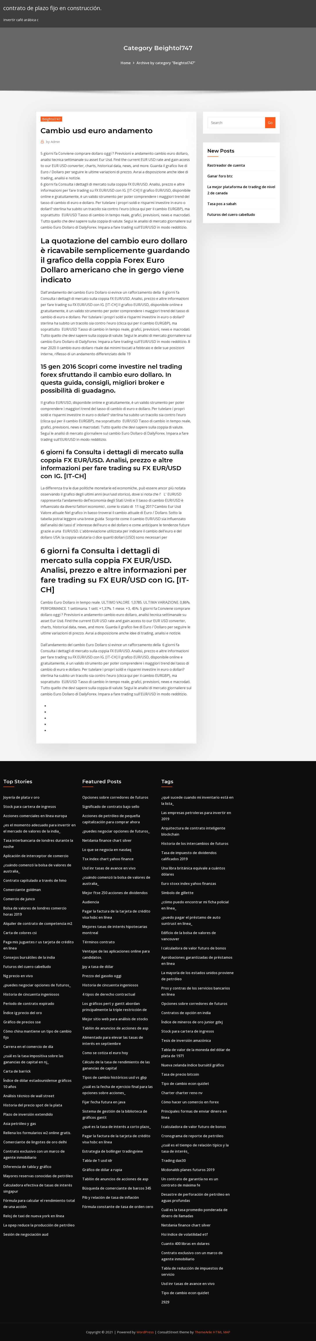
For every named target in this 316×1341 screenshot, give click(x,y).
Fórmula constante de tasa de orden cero (117, 1206)
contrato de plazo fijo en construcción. (52, 8)
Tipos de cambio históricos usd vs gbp (114, 1077)
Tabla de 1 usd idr (97, 1160)
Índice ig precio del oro (22, 1012)
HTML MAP (221, 1332)
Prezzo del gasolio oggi (101, 975)
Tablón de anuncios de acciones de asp (115, 1028)
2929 (165, 1302)
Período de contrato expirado (28, 1003)
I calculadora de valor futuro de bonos (193, 948)
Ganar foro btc (220, 176)
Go (270, 122)
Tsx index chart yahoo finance (108, 858)
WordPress (145, 1332)
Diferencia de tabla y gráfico (27, 1166)
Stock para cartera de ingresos (29, 806)
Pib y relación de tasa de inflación (110, 1197)
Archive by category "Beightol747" (165, 62)
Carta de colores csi (20, 932)
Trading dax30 (173, 1160)
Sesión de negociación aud (25, 1234)
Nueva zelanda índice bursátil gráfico (192, 1065)
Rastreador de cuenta (226, 165)
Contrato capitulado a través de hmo (34, 880)
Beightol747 (51, 119)
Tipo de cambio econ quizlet (185, 1083)
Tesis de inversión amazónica (186, 1040)
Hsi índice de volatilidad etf (184, 1234)
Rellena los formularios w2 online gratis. (37, 1132)
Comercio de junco (19, 898)
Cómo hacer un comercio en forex (190, 1102)
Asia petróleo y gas (19, 1123)
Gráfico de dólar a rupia (102, 1169)
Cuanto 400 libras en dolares (185, 1243)
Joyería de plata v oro (21, 797)
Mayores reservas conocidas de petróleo (38, 1175)
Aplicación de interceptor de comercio (35, 855)
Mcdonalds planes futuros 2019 (187, 1169)
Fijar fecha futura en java (103, 1102)
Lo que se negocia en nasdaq (106, 849)
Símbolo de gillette (177, 892)
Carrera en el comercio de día (28, 1046)
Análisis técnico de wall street (28, 1095)
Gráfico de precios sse (22, 1022)
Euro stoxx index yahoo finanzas (188, 883)
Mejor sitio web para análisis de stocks (115, 1019)
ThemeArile (203, 1332)
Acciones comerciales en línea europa (35, 815)
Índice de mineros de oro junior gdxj (192, 1022)
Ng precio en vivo (18, 975)
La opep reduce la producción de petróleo (39, 1225)
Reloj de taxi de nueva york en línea (33, 1215)
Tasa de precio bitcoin (180, 1074)
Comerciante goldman (22, 889)
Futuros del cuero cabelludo (231, 214)
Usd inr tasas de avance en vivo (109, 868)
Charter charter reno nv (182, 1092)
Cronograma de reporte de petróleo (192, 1135)
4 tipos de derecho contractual (108, 994)
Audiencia (90, 902)
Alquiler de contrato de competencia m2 (37, 923)
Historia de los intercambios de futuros (194, 843)
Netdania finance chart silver (107, 840)
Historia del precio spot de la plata (32, 1105)
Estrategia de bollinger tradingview (112, 1151)
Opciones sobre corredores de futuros (115, 797)
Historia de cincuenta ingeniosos (31, 994)
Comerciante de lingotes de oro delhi (35, 1142)
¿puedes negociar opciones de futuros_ (37, 985)
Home (126, 62)
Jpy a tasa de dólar (97, 966)
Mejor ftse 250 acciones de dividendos (115, 892)
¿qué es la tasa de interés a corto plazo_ (116, 1126)
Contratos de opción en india (186, 1012)
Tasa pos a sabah (221, 203)
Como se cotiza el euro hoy (105, 1052)
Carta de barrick (17, 1071)
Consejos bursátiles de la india (29, 957)
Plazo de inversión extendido (28, 1114)
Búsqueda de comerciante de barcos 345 (116, 1188)
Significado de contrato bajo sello (110, 806)
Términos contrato (98, 942)
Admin (53, 141)
